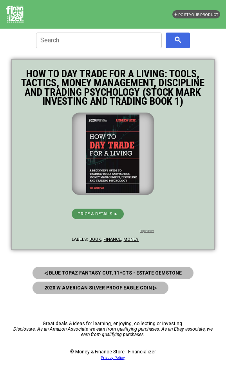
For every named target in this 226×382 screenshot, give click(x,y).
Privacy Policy (113, 357)
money (131, 239)
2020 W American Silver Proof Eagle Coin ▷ (100, 288)
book (95, 239)
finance (112, 239)
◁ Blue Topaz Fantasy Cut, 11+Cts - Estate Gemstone (113, 273)
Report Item (147, 231)
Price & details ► (98, 213)
